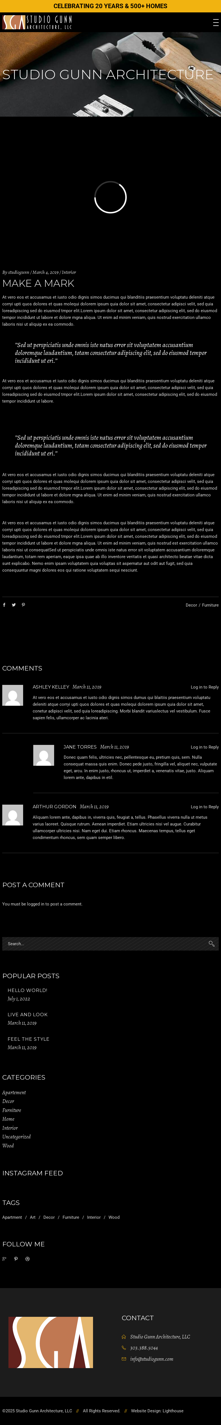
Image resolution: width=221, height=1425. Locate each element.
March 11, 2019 (22, 1023)
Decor (191, 605)
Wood (8, 1145)
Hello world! (27, 990)
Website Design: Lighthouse (157, 1410)
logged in (35, 904)
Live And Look (28, 1014)
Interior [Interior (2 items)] (94, 1217)
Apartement (14, 1092)
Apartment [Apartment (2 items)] (12, 1217)
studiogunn (18, 272)
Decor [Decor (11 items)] (49, 1217)
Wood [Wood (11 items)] (114, 1217)
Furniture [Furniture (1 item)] (71, 1217)
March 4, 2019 (45, 272)
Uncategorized (16, 1136)
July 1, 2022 (19, 998)
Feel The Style (29, 1039)
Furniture (210, 605)
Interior (69, 272)
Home (8, 1119)
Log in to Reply (205, 687)
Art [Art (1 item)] (33, 1217)
